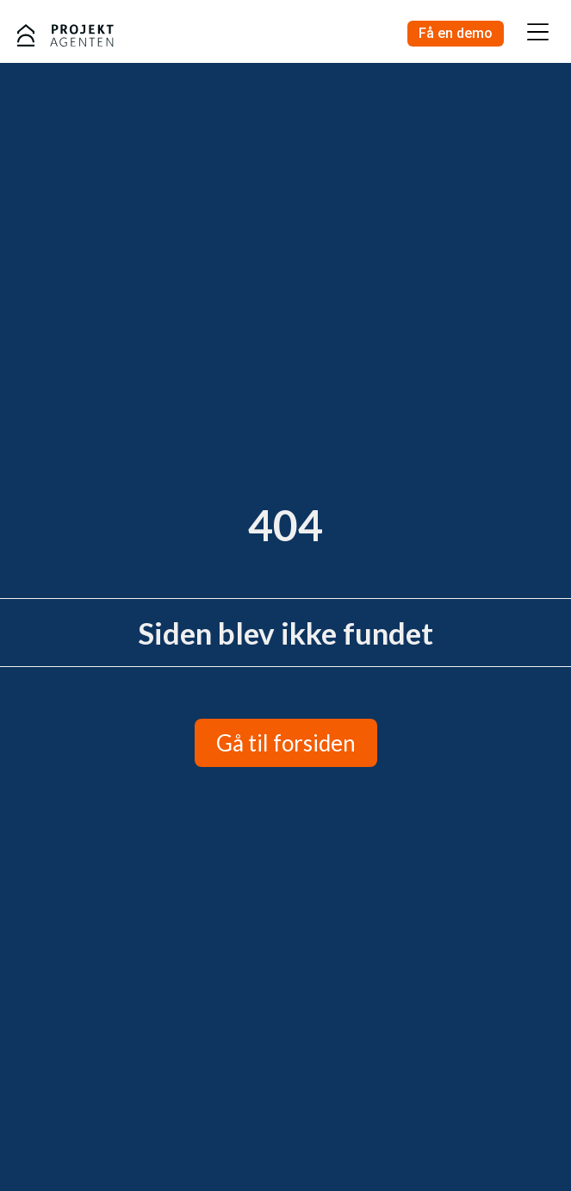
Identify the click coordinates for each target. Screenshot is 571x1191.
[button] (537, 33)
